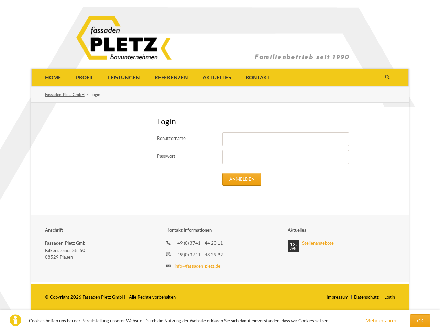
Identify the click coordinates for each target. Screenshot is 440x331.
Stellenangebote (318, 243)
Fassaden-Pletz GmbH (65, 94)
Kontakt (258, 77)
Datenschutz (366, 297)
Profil (85, 77)
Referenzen (171, 77)
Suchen (387, 77)
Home (53, 77)
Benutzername (171, 138)
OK (420, 320)
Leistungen (124, 77)
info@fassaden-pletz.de (197, 266)
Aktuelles (217, 77)
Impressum (338, 297)
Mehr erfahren (381, 320)
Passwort (166, 156)
